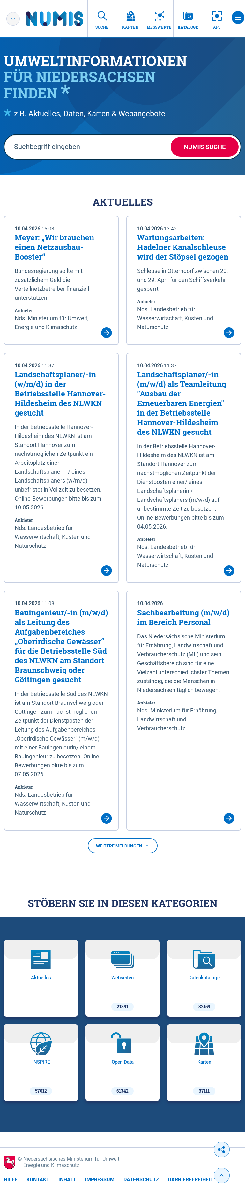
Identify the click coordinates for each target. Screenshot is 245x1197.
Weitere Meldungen (122, 845)
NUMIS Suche (205, 147)
